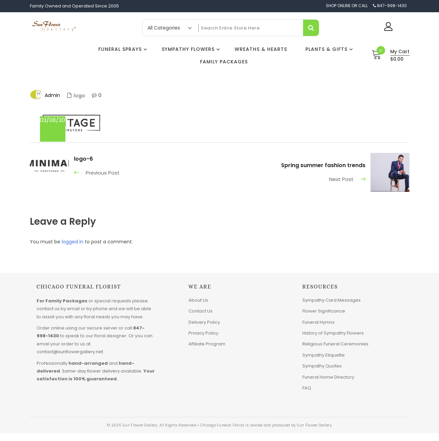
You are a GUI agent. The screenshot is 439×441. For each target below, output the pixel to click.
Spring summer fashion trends (323, 165)
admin (52, 95)
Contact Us (200, 311)
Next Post (341, 179)
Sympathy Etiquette (323, 355)
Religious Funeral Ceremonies (335, 344)
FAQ (306, 388)
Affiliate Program (206, 344)
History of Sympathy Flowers (333, 333)
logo (79, 95)
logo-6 (83, 159)
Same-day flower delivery (91, 371)
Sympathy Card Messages (331, 300)
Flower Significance (323, 311)
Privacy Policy (203, 333)
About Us (198, 300)
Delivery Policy (204, 322)
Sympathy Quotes (322, 366)
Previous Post (103, 172)
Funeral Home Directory (328, 377)
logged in (72, 241)
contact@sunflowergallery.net (70, 351)
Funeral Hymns (318, 322)
